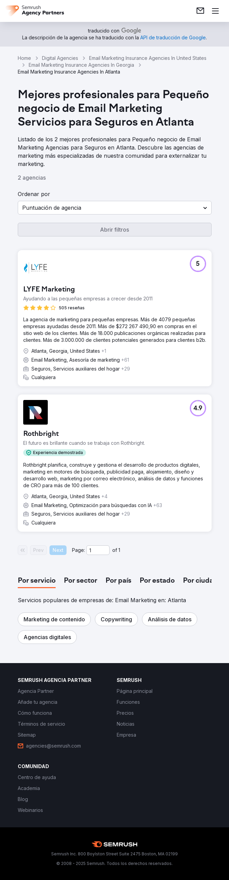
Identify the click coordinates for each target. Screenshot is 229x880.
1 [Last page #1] (119, 550)
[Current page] (98, 550)
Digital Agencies (60, 58)
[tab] (37, 581)
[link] (200, 11)
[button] (115, 208)
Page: (78, 550)
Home (24, 58)
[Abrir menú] (215, 11)
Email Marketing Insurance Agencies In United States (147, 58)
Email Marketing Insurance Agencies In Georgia (81, 65)
